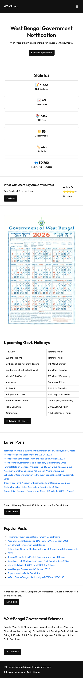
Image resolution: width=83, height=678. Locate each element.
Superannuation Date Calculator (24, 573)
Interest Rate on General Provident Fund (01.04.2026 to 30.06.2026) (38, 466)
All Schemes (12, 651)
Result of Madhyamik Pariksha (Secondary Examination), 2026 (35, 462)
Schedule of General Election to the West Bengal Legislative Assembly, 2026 (39, 476)
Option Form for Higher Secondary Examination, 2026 (31, 487)
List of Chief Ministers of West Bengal (26, 544)
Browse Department (41, 52)
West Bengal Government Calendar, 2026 (29, 569)
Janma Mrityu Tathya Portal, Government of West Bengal (36, 557)
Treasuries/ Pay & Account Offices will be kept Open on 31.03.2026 (37, 482)
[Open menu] (77, 6)
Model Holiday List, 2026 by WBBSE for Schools (31, 565)
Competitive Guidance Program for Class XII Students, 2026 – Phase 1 (39, 491)
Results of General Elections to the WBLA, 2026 (28, 454)
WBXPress (11, 6)
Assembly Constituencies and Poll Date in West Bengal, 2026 (34, 470)
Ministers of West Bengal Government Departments (34, 536)
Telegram (8, 672)
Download (11, 601)
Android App (33, 672)
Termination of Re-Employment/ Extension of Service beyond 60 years (39, 450)
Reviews (10, 198)
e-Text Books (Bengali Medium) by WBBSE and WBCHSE (36, 577)
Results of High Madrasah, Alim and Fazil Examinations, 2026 (34, 458)
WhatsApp (20, 672)
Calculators (12, 511)
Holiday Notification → (17, 421)
